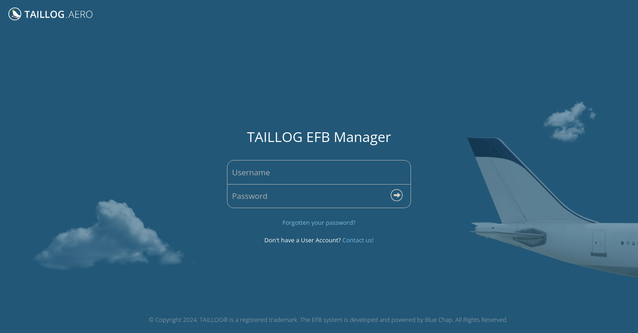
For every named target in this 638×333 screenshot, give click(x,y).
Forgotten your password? (319, 222)
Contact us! (358, 240)
